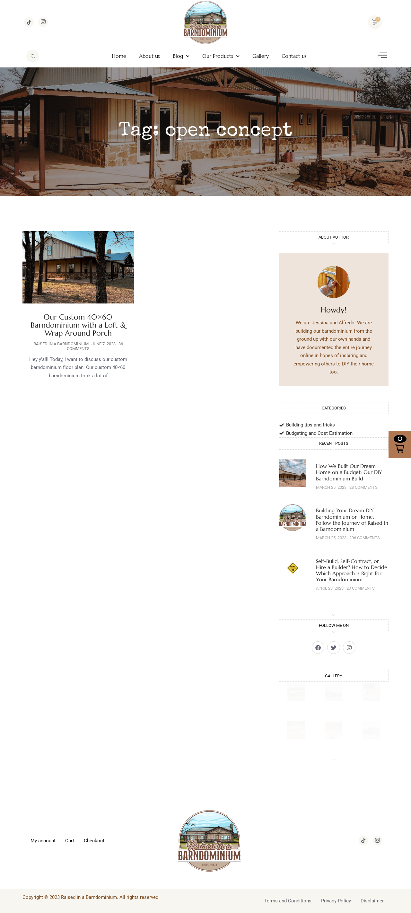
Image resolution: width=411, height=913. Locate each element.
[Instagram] (43, 22)
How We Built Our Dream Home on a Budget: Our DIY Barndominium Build (349, 472)
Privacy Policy (336, 900)
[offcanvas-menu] (382, 55)
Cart (69, 840)
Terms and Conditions (287, 900)
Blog (181, 56)
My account (43, 840)
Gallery (260, 56)
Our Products (221, 56)
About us (149, 56)
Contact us (294, 56)
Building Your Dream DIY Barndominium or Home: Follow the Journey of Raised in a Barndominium (352, 519)
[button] (400, 444)
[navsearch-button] (32, 56)
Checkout (94, 840)
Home (119, 56)
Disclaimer (372, 900)
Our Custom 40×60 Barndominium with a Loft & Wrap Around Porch (78, 325)
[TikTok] (29, 22)
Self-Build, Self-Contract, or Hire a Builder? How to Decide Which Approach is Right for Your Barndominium (351, 570)
